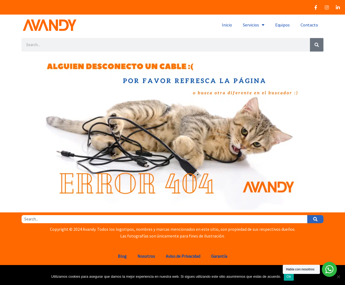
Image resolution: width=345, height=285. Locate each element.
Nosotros (146, 256)
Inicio (227, 25)
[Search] (316, 45)
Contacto (309, 25)
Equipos (282, 25)
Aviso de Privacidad (183, 256)
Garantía (219, 256)
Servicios (253, 25)
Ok (289, 276)
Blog (122, 256)
